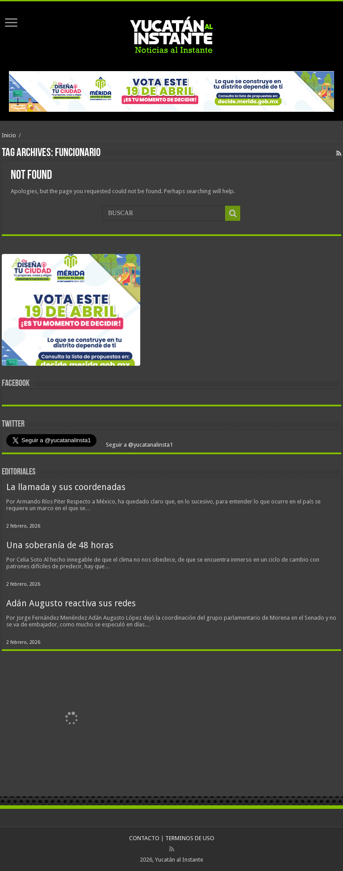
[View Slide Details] (71, 311)
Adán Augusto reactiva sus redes (71, 603)
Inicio (9, 135)
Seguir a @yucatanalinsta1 (139, 444)
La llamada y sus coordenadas (65, 487)
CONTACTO (144, 838)
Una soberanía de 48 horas (59, 545)
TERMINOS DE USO (189, 838)
